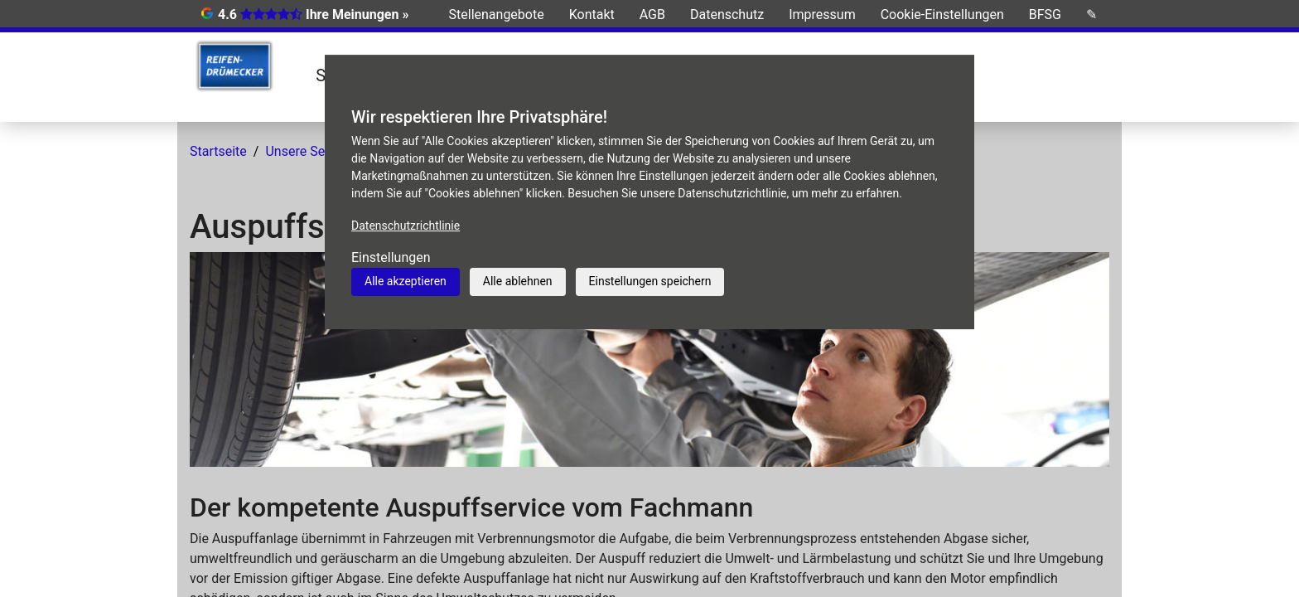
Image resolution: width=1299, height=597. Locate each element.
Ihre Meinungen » (357, 14)
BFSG (1045, 14)
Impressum (822, 14)
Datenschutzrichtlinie (405, 225)
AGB (652, 14)
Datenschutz (727, 14)
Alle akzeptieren (406, 281)
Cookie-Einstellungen (942, 14)
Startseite (218, 151)
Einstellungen (391, 257)
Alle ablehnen (518, 281)
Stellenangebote (496, 14)
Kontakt (592, 14)
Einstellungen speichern (650, 281)
